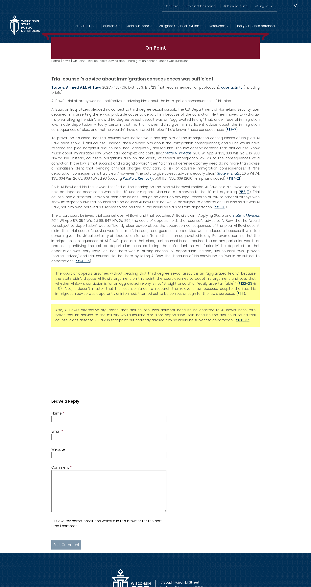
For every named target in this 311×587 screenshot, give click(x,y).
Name (57, 413)
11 (248, 192)
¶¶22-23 (245, 283)
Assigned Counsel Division (179, 26)
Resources (217, 26)
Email (57, 431)
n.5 (57, 288)
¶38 (241, 293)
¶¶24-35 (83, 261)
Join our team (138, 26)
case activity (231, 87)
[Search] (296, 5)
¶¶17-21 (234, 178)
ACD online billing (235, 6)
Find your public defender (255, 26)
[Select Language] (265, 6)
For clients (109, 26)
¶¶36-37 (242, 320)
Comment (61, 467)
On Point (172, 6)
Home (55, 61)
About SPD (83, 26)
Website (58, 449)
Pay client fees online (200, 6)
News (66, 61)
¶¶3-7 (231, 129)
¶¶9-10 (220, 207)
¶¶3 (243, 192)
